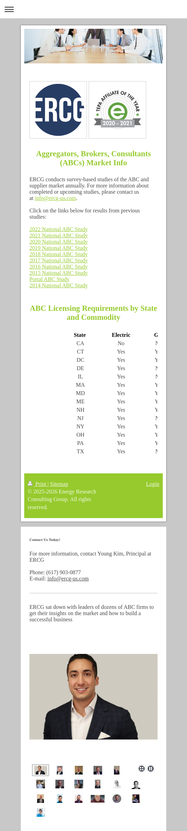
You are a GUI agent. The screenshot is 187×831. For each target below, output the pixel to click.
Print (37, 484)
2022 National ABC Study (58, 229)
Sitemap (59, 484)
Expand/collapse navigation (93, 9)
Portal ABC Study (49, 279)
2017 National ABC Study (58, 260)
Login (152, 484)
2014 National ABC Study (58, 285)
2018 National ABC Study (58, 254)
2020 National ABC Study (58, 242)
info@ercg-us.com (55, 198)
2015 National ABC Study (58, 273)
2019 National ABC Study (58, 248)
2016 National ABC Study (58, 267)
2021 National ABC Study (58, 235)
